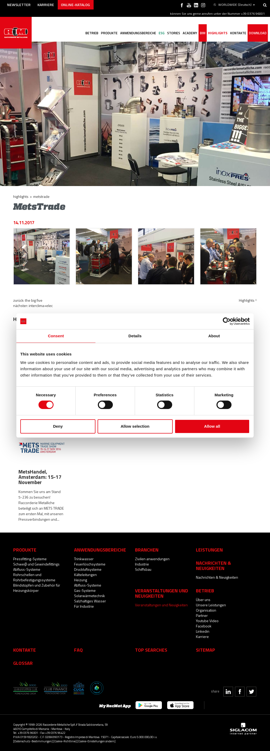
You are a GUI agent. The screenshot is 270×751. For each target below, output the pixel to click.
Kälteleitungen (85, 574)
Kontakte (24, 650)
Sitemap (205, 650)
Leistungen (209, 549)
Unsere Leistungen (211, 605)
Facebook (203, 626)
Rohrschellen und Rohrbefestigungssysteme (34, 577)
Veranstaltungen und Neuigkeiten (161, 605)
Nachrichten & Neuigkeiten (217, 577)
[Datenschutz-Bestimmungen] (33, 741)
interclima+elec (41, 305)
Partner (202, 615)
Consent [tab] (56, 336)
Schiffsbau (143, 569)
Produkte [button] (109, 33)
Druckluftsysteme (88, 569)
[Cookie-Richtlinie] (65, 741)
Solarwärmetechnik (89, 595)
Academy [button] (190, 33)
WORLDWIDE (234, 4)
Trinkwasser (84, 559)
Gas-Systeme (85, 590)
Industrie (142, 564)
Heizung (80, 580)
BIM (202, 33)
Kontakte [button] (238, 33)
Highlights (218, 33)
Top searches (151, 650)
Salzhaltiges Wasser (90, 601)
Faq (78, 650)
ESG (162, 33)
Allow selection (134, 426)
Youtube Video (207, 620)
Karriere (45, 4)
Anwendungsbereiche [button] (138, 33)
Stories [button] (173, 33)
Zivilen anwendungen (152, 559)
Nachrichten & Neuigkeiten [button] (213, 565)
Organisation (206, 610)
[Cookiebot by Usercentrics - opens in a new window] (227, 321)
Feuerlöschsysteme (89, 564)
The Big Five (33, 300)
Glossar (23, 663)
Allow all (212, 426)
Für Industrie (84, 606)
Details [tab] (135, 336)
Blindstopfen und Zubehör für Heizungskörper (36, 587)
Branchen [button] (146, 549)
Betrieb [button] (91, 33)
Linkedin (202, 631)
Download (258, 33)
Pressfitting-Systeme (30, 559)
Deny (58, 426)
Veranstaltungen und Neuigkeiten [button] (161, 593)
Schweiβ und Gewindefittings (36, 564)
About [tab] (214, 336)
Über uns (203, 599)
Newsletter (19, 4)
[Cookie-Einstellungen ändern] (96, 741)
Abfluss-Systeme (26, 569)
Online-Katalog (75, 4)
